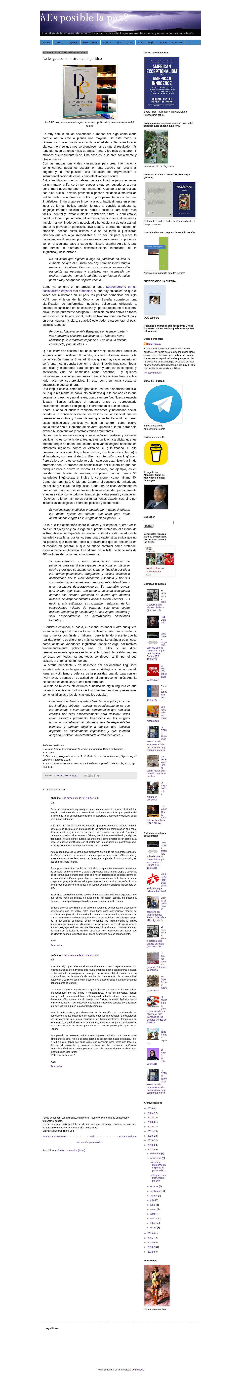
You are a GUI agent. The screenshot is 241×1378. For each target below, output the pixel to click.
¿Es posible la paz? (84, 17)
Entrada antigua (127, 1136)
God (140, 42)
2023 (150, 1122)
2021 (150, 1131)
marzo (153, 1218)
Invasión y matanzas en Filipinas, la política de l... (158, 1166)
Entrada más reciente (54, 1136)
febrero (154, 1223)
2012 (150, 1251)
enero (153, 1227)
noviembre (156, 1158)
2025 (150, 1113)
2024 (150, 1117)
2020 (150, 1135)
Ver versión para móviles (89, 1142)
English (151, 42)
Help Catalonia (163, 620)
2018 (150, 1145)
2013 (150, 1247)
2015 (150, 1238)
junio (153, 1204)
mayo (153, 1209)
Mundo (46, 42)
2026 (150, 1108)
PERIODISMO (90, 42)
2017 (150, 1149)
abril (152, 1214)
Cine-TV (59, 42)
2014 (150, 1242)
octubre (154, 1186)
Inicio (92, 1136)
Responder (56, 945)
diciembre (155, 1153)
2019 (150, 1140)
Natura (163, 42)
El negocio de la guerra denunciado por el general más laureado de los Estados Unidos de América (157, 1010)
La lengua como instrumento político (158, 1178)
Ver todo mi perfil (153, 372)
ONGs (130, 42)
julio (152, 1200)
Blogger (139, 1369)
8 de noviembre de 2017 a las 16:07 (80, 798)
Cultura (107, 42)
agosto (154, 1195)
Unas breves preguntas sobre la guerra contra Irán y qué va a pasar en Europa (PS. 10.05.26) (157, 646)
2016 (150, 1233)
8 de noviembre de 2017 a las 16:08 (80, 955)
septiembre (156, 1191)
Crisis (119, 42)
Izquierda (73, 42)
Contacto (177, 42)
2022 (150, 1126)
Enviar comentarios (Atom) (71, 1150)
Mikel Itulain (154, 344)
